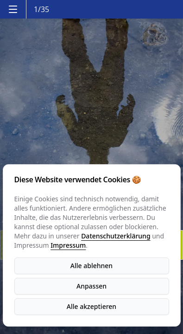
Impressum (68, 245)
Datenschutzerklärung (115, 235)
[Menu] (13, 9)
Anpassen (91, 286)
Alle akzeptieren (91, 306)
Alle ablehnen (91, 265)
